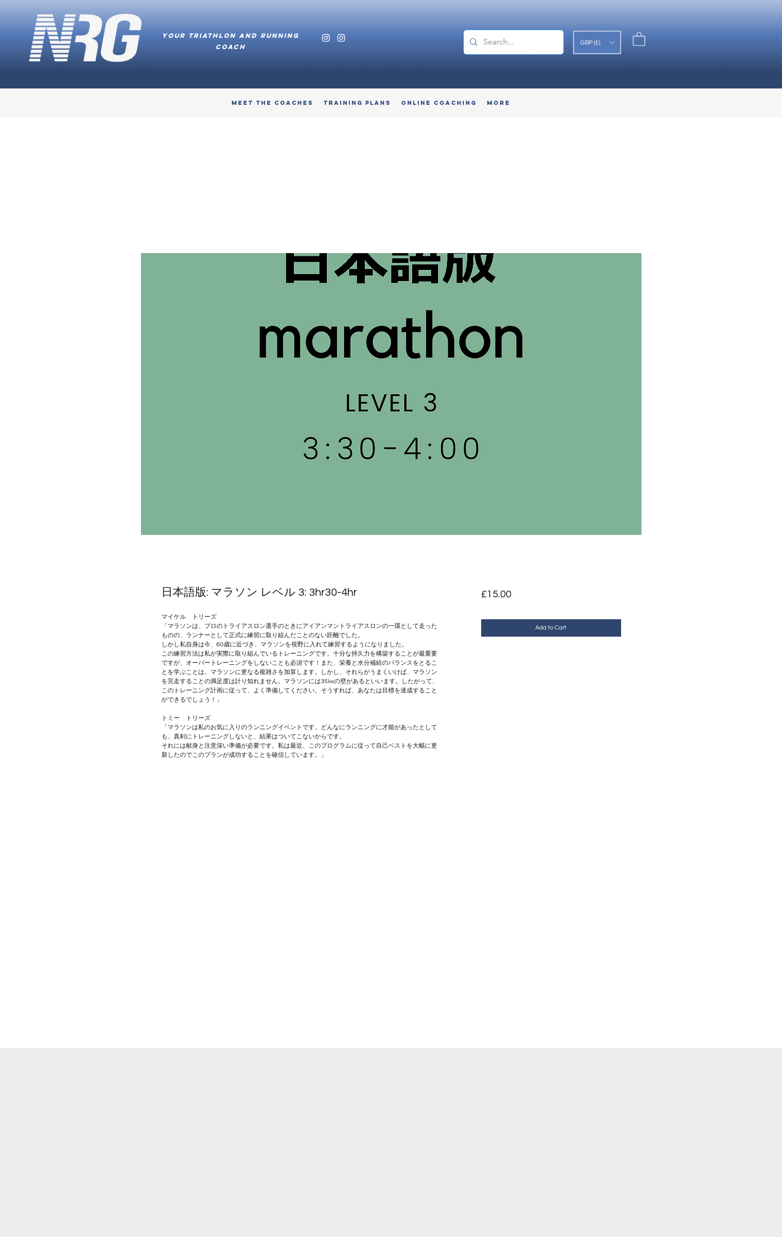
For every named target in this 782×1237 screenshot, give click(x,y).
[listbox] (597, 42)
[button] (597, 42)
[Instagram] (326, 38)
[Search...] (512, 42)
